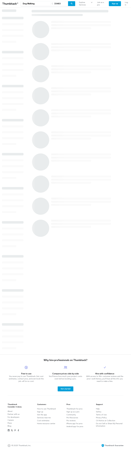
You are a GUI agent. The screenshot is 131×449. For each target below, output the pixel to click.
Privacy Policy (101, 418)
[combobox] (35, 3)
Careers (11, 420)
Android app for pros (74, 426)
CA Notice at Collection (105, 421)
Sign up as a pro (72, 412)
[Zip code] (58, 3)
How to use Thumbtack (46, 409)
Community (71, 415)
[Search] (71, 3)
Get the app (42, 415)
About (10, 411)
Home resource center (46, 424)
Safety (98, 412)
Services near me (44, 418)
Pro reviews (71, 421)
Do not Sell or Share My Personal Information (109, 425)
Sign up (40, 412)
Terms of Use (101, 415)
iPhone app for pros (74, 424)
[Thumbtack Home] (10, 3)
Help (98, 409)
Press (10, 423)
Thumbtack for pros (74, 409)
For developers (13, 417)
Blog (9, 426)
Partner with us (14, 414)
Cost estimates (43, 421)
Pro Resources (72, 418)
